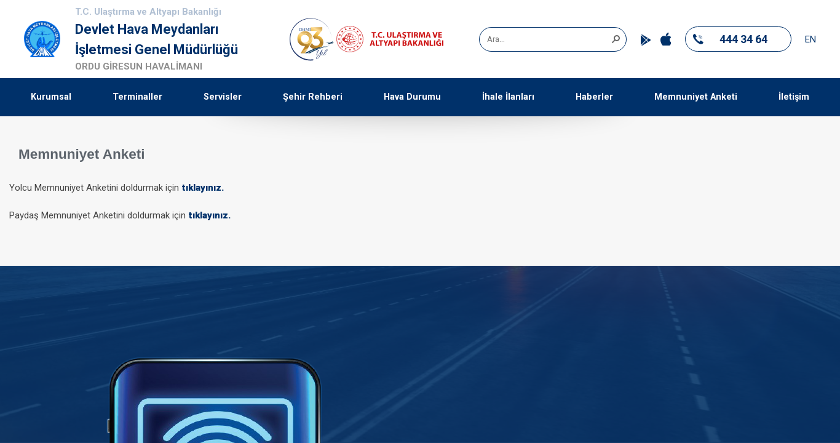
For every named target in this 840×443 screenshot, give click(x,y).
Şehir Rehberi (313, 97)
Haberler (594, 97)
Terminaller (137, 97)
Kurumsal (51, 97)
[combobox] (548, 39)
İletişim (794, 97)
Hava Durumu (412, 97)
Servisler (223, 97)
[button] (615, 38)
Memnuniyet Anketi (695, 97)
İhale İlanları (508, 97)
